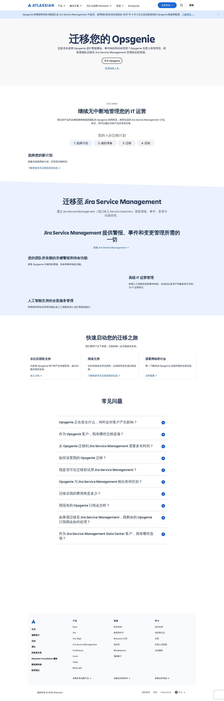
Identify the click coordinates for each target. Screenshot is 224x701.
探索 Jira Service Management (111, 247)
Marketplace (120, 650)
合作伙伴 (159, 627)
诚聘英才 (36, 635)
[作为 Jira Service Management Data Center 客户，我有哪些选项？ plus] (112, 536)
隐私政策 (146, 692)
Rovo (75, 627)
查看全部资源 (162, 678)
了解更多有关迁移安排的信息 (44, 168)
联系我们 (36, 670)
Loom (75, 656)
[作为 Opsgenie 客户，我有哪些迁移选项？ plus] (112, 434)
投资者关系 (37, 653)
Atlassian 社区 (120, 638)
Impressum (166, 692)
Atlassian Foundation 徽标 (44, 658)
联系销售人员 (112, 68)
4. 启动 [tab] (145, 143)
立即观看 (151, 375)
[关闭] (218, 14)
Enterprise (133, 5)
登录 (191, 5)
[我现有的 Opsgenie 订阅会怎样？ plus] (112, 505)
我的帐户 (118, 656)
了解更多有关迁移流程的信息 (104, 375)
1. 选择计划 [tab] (81, 143)
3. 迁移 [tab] (127, 143)
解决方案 (76, 5)
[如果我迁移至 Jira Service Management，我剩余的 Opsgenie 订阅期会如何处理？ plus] (112, 519)
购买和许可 (119, 632)
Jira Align (77, 638)
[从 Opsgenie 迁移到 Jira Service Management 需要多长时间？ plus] (112, 446)
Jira (74, 632)
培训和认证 (160, 632)
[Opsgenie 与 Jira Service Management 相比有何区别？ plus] (112, 481)
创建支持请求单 (122, 678)
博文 (34, 647)
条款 (155, 692)
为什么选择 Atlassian (99, 5)
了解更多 (112, 587)
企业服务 (159, 650)
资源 (120, 5)
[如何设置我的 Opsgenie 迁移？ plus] (112, 457)
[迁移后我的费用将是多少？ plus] (112, 493)
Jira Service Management (85, 644)
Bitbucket (77, 668)
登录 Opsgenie (112, 60)
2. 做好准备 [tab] (105, 143)
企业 (34, 629)
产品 (61, 5)
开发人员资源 (161, 644)
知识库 (117, 644)
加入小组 (36, 375)
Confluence (78, 650)
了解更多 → (188, 14)
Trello (75, 662)
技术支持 (118, 627)
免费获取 (167, 5)
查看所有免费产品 (82, 678)
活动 (34, 641)
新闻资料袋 (37, 664)
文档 (157, 638)
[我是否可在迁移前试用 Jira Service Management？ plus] (112, 469)
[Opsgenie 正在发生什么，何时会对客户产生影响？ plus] (112, 422)
